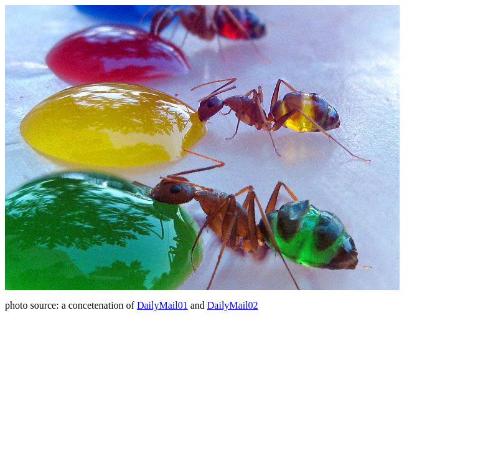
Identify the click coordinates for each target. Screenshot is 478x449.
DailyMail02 (232, 305)
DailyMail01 (162, 305)
